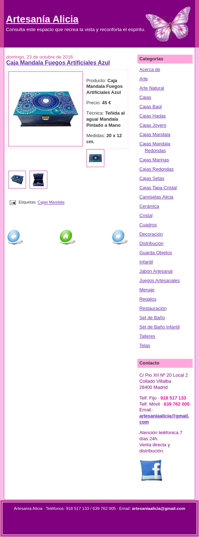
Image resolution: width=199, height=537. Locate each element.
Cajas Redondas (156, 169)
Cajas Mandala (51, 202)
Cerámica (149, 206)
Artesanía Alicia (42, 19)
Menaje (147, 289)
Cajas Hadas (152, 116)
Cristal (145, 215)
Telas (144, 345)
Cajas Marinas (154, 159)
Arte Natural (151, 88)
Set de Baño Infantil (159, 327)
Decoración (151, 234)
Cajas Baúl (150, 106)
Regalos (147, 299)
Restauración (153, 308)
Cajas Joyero (152, 125)
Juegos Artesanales (159, 280)
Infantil (146, 262)
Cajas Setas (151, 178)
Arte (143, 78)
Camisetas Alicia (156, 197)
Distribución (151, 243)
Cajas (145, 97)
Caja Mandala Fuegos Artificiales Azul (58, 62)
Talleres (147, 336)
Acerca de (149, 69)
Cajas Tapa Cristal (158, 187)
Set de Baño (152, 317)
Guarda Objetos (155, 252)
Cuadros (148, 224)
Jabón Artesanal (155, 271)
